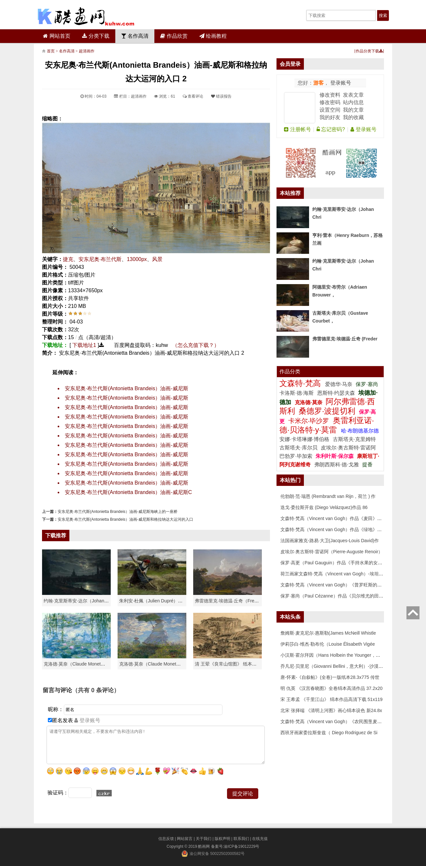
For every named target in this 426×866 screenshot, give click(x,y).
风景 (157, 259)
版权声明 (222, 838)
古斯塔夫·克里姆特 (354, 439)
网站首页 (56, 36)
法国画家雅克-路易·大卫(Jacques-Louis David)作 (329, 540)
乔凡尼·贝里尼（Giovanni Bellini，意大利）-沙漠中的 (334, 666)
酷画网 (204, 846)
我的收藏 (353, 117)
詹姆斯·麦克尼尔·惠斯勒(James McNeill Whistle (328, 633)
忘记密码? (331, 129)
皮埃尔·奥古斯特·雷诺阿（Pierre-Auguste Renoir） (331, 551)
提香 (367, 464)
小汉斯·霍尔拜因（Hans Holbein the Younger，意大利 (335, 655)
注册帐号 (297, 129)
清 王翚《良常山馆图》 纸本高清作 (230, 664)
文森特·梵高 (301, 383)
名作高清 (135, 36)
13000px (137, 259)
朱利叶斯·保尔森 (335, 456)
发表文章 (353, 95)
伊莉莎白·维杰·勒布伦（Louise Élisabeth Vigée (327, 644)
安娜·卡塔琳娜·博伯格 (305, 439)
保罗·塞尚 (367, 384)
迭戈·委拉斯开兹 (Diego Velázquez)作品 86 (324, 507)
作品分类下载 (369, 51)
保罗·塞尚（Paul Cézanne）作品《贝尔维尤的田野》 (334, 595)
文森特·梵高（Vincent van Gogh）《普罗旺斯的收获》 (335, 584)
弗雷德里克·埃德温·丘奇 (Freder (344, 338)
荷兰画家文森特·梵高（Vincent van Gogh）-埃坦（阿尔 (336, 573)
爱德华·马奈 (339, 384)
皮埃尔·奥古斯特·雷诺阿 (348, 447)
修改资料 (330, 95)
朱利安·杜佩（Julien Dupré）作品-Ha (156, 600)
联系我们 (241, 838)
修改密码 (330, 102)
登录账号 (340, 83)
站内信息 (353, 102)
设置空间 (330, 110)
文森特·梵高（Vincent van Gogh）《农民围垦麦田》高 (335, 721)
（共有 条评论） (96, 690)
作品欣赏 (173, 36)
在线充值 (260, 838)
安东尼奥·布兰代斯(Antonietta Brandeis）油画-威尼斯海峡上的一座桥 (118, 511)
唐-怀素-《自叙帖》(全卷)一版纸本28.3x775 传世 (329, 677)
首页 (51, 51)
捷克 (68, 259)
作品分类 (289, 371)
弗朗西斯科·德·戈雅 (336, 464)
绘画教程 (213, 36)
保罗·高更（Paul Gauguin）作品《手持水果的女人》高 (335, 562)
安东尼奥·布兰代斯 (99, 259)
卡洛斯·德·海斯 (297, 393)
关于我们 (203, 838)
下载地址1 (84, 345)
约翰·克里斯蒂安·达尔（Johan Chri (79, 600)
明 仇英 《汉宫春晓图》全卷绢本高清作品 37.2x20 (331, 688)
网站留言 (184, 838)
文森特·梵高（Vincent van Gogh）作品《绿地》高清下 (335, 529)
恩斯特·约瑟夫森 (337, 393)
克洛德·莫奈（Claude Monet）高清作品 (83, 664)
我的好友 (330, 117)
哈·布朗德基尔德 (360, 430)
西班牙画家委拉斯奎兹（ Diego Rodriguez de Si (328, 732)
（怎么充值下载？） (195, 345)
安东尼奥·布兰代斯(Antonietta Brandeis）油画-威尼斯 (126, 388)
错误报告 (221, 96)
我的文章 (353, 110)
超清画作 (86, 51)
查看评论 (193, 96)
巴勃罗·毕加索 (295, 456)
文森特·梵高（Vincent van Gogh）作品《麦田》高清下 (335, 518)
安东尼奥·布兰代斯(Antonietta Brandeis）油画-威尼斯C (128, 492)
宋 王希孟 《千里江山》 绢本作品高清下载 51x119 (331, 699)
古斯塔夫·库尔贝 (298, 447)
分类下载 (95, 36)
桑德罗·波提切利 (327, 410)
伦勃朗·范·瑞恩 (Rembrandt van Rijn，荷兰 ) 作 (328, 496)
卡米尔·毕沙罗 (309, 420)
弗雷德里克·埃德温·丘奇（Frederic (229, 600)
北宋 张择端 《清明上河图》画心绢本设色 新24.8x (331, 710)
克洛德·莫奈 (308, 402)
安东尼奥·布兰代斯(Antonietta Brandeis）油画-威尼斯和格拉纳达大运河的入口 (125, 519)
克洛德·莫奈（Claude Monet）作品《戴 (159, 664)
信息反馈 (166, 838)
